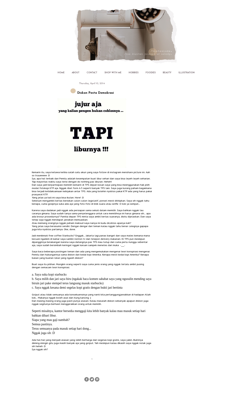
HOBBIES (133, 73)
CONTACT (92, 73)
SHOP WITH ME (112, 73)
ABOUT (75, 73)
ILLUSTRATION (186, 73)
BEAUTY (167, 73)
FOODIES (151, 73)
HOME (61, 73)
